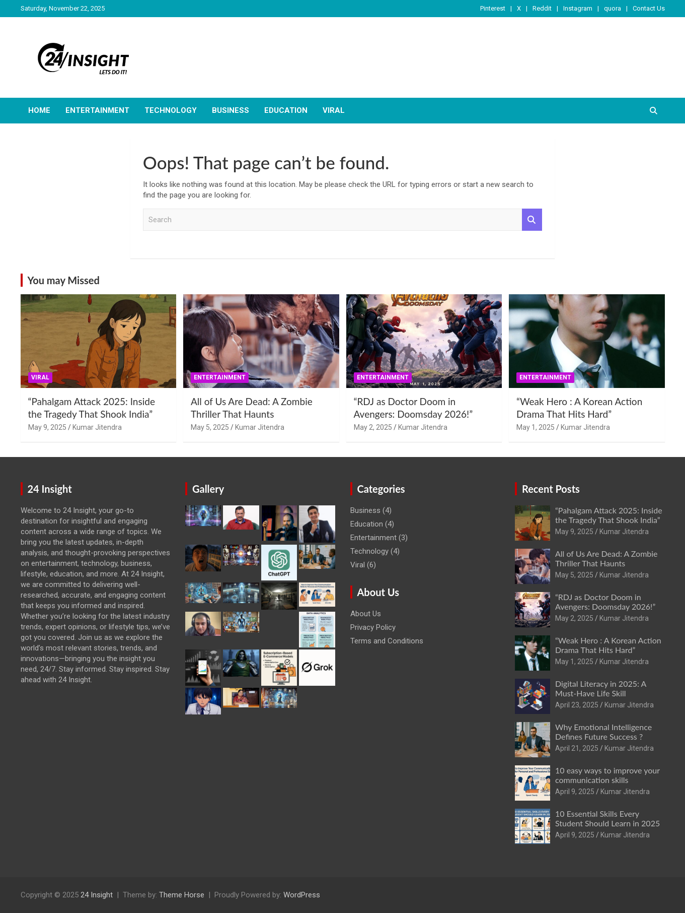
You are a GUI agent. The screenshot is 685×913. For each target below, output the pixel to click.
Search (532, 220)
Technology (170, 110)
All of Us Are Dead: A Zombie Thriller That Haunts (252, 408)
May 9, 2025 (47, 427)
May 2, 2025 (373, 427)
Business (230, 110)
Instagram (577, 8)
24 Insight (97, 894)
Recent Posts (551, 489)
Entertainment (97, 110)
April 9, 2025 (574, 792)
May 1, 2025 (535, 427)
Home (39, 110)
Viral (334, 110)
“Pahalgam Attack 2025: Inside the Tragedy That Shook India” (91, 408)
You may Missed (64, 280)
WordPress (301, 894)
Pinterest (492, 8)
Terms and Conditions (386, 640)
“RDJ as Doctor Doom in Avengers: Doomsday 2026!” (413, 408)
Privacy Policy (373, 627)
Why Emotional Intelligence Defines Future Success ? (603, 731)
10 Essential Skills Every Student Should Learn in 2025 (607, 818)
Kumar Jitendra (97, 427)
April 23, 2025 (576, 705)
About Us (365, 613)
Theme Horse (181, 894)
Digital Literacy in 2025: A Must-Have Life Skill (600, 688)
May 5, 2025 (210, 427)
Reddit (542, 8)
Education (286, 110)
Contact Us (649, 8)
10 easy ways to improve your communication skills (607, 775)
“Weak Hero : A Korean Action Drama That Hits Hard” (579, 408)
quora (612, 8)
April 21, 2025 (576, 748)
